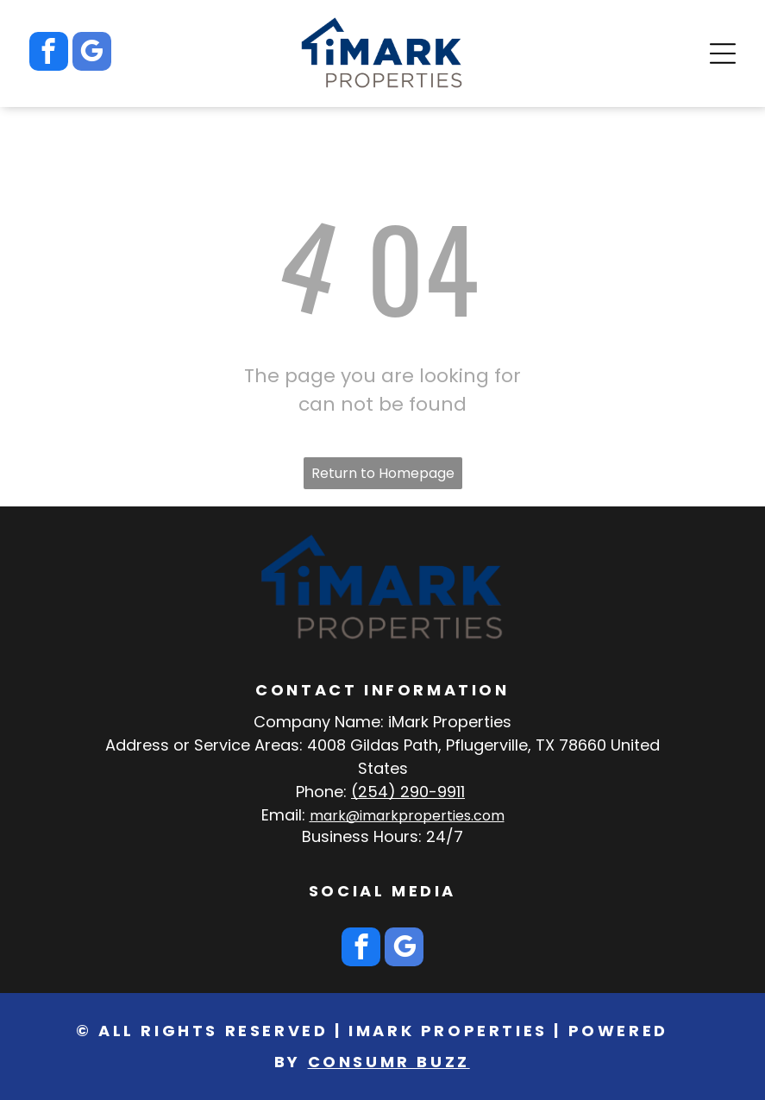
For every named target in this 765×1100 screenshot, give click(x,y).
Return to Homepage (383, 473)
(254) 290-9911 (408, 791)
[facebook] (48, 53)
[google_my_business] (91, 53)
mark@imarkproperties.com (407, 816)
